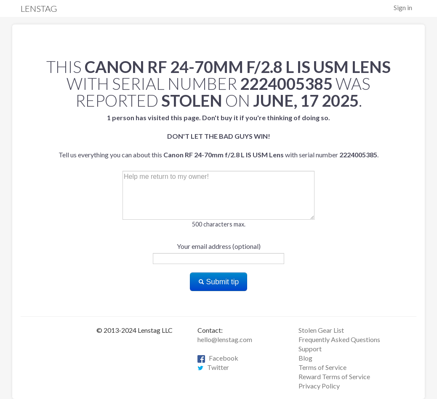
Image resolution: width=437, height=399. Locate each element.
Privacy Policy (319, 386)
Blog (305, 358)
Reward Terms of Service (334, 376)
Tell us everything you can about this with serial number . (218, 136)
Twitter (213, 367)
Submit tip (218, 282)
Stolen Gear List (321, 330)
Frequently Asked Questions (339, 339)
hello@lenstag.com (224, 339)
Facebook (217, 358)
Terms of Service (322, 367)
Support (310, 349)
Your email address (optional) (219, 246)
